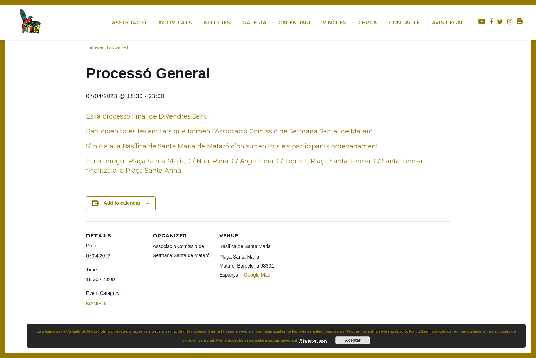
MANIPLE (96, 303)
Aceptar (353, 340)
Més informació (313, 340)
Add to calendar (122, 203)
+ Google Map (255, 275)
